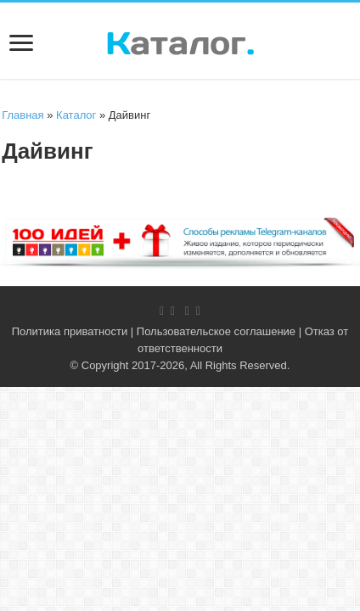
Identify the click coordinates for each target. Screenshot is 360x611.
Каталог (76, 115)
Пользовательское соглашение (216, 331)
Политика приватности (69, 331)
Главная (22, 115)
